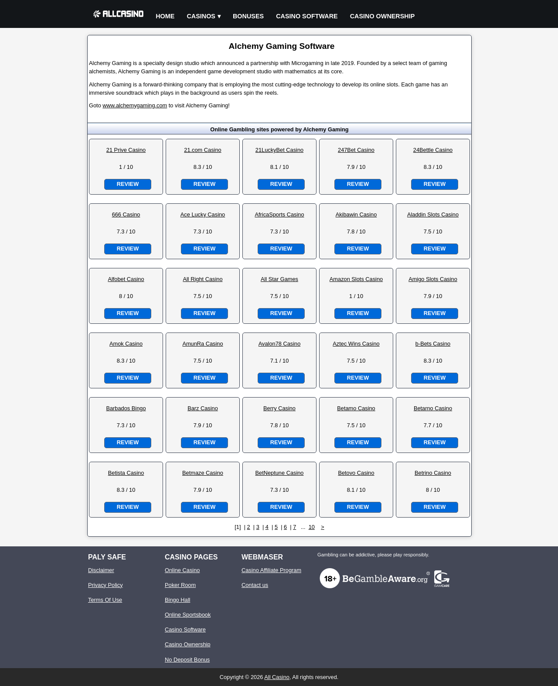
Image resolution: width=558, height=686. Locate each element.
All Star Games (279, 279)
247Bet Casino (356, 150)
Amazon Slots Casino (356, 279)
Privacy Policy (105, 585)
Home (165, 16)
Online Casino (182, 570)
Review (128, 184)
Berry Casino (279, 408)
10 (312, 527)
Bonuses (248, 16)
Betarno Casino (433, 408)
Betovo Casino (356, 473)
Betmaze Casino (202, 473)
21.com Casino (202, 150)
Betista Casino (126, 473)
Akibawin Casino (356, 214)
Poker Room (180, 585)
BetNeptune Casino (279, 473)
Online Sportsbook (188, 614)
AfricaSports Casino (279, 214)
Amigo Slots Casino (432, 279)
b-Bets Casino (432, 343)
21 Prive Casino (126, 150)
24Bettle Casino (433, 150)
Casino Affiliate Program (271, 570)
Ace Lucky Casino (202, 214)
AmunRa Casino (202, 343)
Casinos (201, 16)
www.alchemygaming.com (134, 105)
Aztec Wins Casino (356, 343)
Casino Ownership (382, 16)
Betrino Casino (433, 473)
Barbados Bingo (126, 408)
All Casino (276, 677)
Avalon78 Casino (280, 343)
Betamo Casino (356, 408)
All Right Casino (202, 279)
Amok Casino (126, 343)
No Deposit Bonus (187, 659)
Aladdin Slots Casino (433, 214)
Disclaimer (101, 570)
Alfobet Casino (126, 279)
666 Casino (126, 214)
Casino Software (307, 16)
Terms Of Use (105, 600)
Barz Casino (202, 408)
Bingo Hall (177, 600)
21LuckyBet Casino (279, 150)
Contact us (255, 585)
